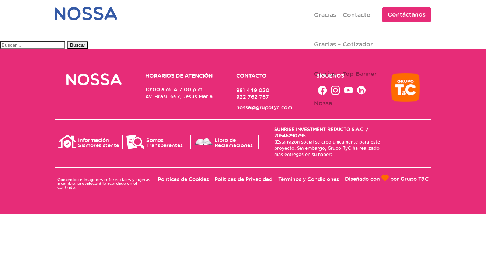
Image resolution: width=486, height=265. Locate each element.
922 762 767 (252, 96)
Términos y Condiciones (308, 179)
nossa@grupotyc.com (264, 107)
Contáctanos (407, 14)
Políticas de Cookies (183, 179)
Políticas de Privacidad (243, 179)
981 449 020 (252, 89)
